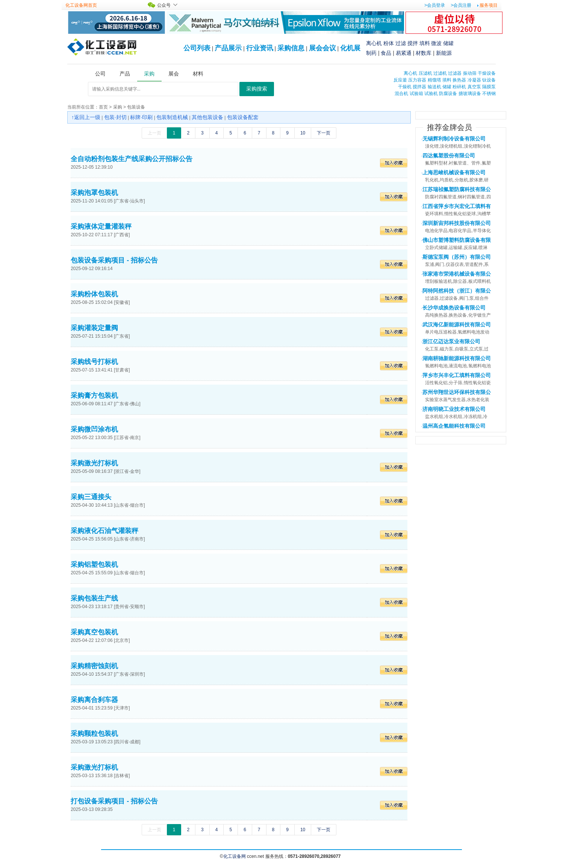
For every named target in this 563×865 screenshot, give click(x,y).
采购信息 (290, 48)
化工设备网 (234, 856)
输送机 (434, 86)
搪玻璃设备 (470, 93)
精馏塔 (434, 80)
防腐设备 (448, 93)
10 (302, 133)
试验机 (431, 93)
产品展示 (228, 48)
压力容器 (417, 80)
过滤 (400, 43)
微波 (436, 43)
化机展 (350, 48)
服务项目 (489, 5)
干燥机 (405, 86)
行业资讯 (259, 48)
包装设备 (136, 107)
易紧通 (404, 53)
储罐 (448, 43)
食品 (386, 53)
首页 (103, 107)
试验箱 (416, 93)
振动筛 (470, 73)
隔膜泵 (489, 86)
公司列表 (196, 48)
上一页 (154, 133)
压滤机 (425, 73)
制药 (371, 53)
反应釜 (400, 80)
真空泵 (474, 86)
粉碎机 (459, 86)
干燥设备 (487, 73)
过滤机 (440, 73)
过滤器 (455, 73)
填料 (424, 43)
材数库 (423, 53)
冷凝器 (474, 80)
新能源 (444, 53)
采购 (117, 107)
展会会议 (322, 48)
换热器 (459, 80)
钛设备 (489, 80)
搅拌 (412, 43)
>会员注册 (461, 5)
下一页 (323, 133)
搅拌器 (419, 86)
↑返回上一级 (85, 117)
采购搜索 (256, 89)
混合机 (401, 93)
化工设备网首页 (81, 5)
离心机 (374, 43)
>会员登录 (434, 5)
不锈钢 (489, 93)
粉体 (388, 43)
